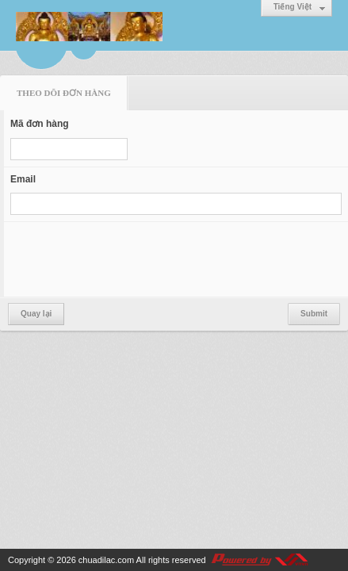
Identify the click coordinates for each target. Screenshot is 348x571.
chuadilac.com (106, 560)
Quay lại (36, 313)
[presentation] (130, 259)
